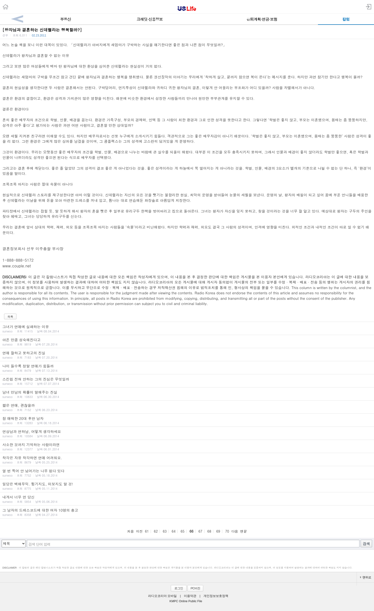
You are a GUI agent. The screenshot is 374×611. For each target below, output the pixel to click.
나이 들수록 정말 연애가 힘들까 (187, 367)
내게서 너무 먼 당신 (187, 499)
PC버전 (195, 588)
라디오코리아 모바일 (162, 596)
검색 (366, 543)
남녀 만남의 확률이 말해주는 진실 (187, 394)
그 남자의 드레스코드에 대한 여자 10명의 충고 (187, 512)
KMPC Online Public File (186, 601)
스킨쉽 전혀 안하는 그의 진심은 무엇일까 (187, 381)
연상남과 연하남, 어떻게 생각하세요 (187, 433)
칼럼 (345, 19)
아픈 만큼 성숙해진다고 (187, 341)
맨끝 (243, 531)
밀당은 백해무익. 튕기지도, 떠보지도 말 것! (187, 485)
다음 (234, 531)
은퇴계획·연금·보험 (261, 19)
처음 (130, 531)
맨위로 (365, 577)
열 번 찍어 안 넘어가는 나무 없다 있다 (187, 472)
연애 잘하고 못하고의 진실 (187, 354)
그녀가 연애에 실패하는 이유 (187, 328)
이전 (139, 531)
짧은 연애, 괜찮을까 (187, 407)
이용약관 (190, 596)
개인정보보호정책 (215, 596)
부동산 (65, 19)
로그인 (178, 588)
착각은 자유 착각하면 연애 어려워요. (187, 459)
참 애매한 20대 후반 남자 (187, 420)
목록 (10, 317)
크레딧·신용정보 (150, 19)
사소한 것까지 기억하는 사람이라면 (187, 446)
